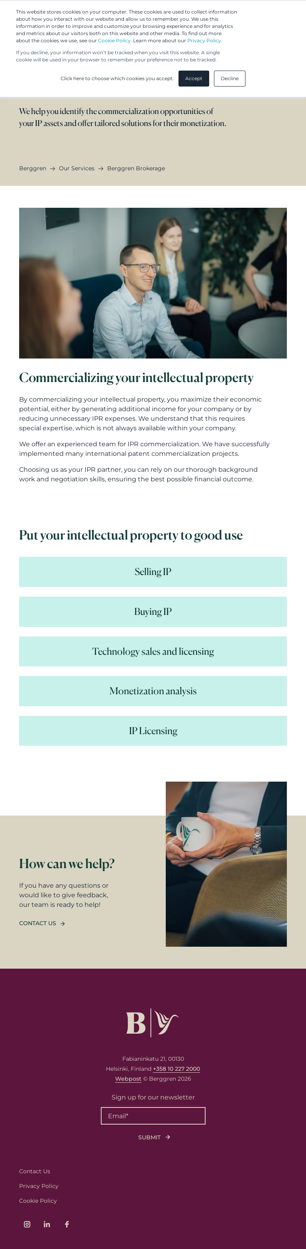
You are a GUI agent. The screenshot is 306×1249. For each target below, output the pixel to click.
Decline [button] (230, 78)
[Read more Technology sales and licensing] (153, 651)
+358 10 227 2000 (176, 1068)
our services (76, 168)
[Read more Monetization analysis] (153, 691)
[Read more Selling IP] (153, 572)
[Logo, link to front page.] (153, 1023)
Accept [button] (193, 78)
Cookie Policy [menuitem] (38, 1200)
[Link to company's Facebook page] (67, 1224)
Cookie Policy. (115, 40)
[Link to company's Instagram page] (27, 1224)
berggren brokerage (136, 168)
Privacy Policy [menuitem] (39, 1186)
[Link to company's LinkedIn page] (47, 1224)
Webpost (128, 1078)
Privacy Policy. (204, 40)
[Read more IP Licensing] (153, 731)
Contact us (37, 923)
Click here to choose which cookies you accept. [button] (117, 78)
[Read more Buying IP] (153, 612)
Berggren (32, 168)
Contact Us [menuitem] (34, 1171)
